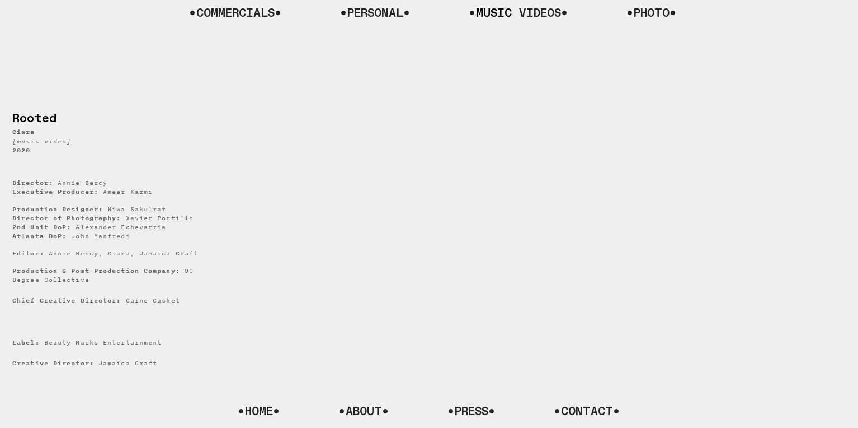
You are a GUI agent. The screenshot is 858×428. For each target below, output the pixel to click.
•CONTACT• (587, 411)
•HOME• (259, 411)
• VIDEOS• (518, 13)
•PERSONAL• (375, 13)
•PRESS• (471, 411)
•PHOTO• (651, 13)
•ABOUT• (363, 411)
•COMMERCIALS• (235, 13)
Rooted (34, 118)
